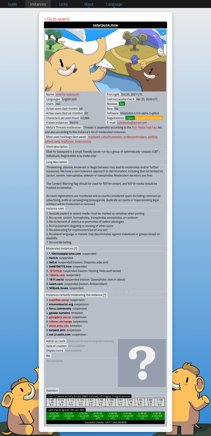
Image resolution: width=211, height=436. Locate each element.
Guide (12, 4)
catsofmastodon (111, 137)
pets (57, 141)
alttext (49, 141)
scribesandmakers (135, 137)
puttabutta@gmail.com (132, 122)
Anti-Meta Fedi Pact (144, 127)
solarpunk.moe (105, 25)
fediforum (67, 141)
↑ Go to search (56, 19)
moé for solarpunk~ (68, 94)
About (89, 4)
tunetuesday (83, 141)
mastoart (94, 137)
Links (63, 4)
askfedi (152, 137)
